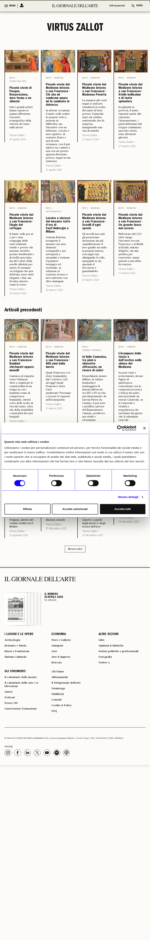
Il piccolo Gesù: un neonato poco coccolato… (58, 625)
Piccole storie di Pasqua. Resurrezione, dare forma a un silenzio (21, 111)
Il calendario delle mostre (24, 844)
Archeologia (14, 800)
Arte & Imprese (62, 821)
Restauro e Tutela (17, 807)
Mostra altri (75, 708)
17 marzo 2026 (126, 376)
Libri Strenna (89, 604)
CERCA (139, 6)
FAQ (54, 885)
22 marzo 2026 (54, 381)
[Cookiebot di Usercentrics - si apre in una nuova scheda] (119, 428)
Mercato (57, 827)
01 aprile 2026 (54, 230)
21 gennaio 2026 (18, 688)
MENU (12, 6)
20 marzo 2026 (90, 377)
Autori (9, 862)
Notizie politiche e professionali (122, 814)
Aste (54, 814)
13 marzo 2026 (17, 562)
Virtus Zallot (17, 166)
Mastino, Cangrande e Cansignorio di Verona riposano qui (130, 628)
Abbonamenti (117, 6)
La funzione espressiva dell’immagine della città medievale (21, 624)
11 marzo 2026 (54, 543)
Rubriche (58, 78)
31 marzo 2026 (90, 174)
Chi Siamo (58, 838)
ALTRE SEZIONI (109, 794)
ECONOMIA (58, 794)
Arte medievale (53, 272)
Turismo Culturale (18, 821)
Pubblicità (58, 865)
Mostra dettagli (128, 497)
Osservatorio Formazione (23, 883)
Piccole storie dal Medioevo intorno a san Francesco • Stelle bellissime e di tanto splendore (130, 113)
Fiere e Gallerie (62, 800)
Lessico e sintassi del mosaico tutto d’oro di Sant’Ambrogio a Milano (58, 301)
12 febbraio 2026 (128, 551)
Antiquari (58, 807)
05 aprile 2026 (17, 170)
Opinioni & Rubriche (56, 604)
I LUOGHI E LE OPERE (19, 794)
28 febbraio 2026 (92, 551)
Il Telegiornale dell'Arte (69, 851)
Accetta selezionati (75, 509)
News (12, 78)
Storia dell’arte (17, 81)
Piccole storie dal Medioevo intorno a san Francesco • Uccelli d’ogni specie (94, 301)
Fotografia (106, 821)
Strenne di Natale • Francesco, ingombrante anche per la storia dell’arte (94, 631)
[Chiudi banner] (144, 428)
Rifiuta (27, 509)
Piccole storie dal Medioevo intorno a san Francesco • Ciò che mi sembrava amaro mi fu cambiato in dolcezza (57, 125)
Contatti (57, 871)
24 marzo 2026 (17, 391)
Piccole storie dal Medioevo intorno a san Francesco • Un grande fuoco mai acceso (130, 304)
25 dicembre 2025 (56, 682)
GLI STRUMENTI (15, 838)
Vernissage (59, 858)
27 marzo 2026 (127, 186)
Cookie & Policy (62, 878)
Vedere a (105, 827)
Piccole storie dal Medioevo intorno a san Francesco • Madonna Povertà (94, 107)
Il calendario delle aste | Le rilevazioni (24, 854)
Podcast (10, 869)
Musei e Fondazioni (19, 814)
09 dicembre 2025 (128, 675)
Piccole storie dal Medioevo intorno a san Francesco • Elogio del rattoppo (21, 301)
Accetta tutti (123, 509)
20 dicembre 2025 (92, 694)
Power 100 (12, 876)
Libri (20, 601)
